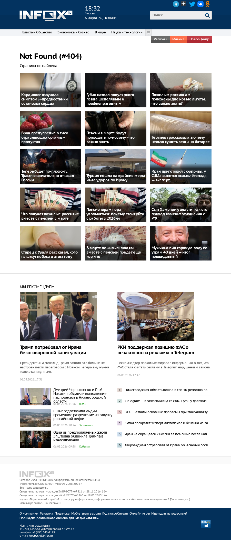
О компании (28, 513)
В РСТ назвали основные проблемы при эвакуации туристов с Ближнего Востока (168, 412)
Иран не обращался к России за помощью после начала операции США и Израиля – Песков (168, 434)
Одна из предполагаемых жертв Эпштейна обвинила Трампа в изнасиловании (80, 436)
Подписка (62, 513)
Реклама (46, 513)
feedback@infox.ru (40, 535)
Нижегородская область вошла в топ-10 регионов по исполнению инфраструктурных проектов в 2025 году (168, 390)
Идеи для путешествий (169, 513)
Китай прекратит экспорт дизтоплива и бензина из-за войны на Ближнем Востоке (168, 423)
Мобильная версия (86, 513)
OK (209, 4)
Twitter (192, 4)
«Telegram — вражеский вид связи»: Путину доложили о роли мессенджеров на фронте (168, 401)
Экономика (86, 425)
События (84, 446)
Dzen (184, 4)
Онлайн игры (139, 513)
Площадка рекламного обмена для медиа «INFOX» (59, 518)
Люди (82, 404)
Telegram (176, 4)
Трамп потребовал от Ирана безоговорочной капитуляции (53, 350)
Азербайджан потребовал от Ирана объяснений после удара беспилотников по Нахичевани (168, 445)
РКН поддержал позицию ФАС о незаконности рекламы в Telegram (155, 350)
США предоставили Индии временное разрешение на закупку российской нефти (82, 415)
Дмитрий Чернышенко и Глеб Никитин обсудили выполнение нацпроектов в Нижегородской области (79, 395)
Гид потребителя (115, 513)
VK (200, 4)
